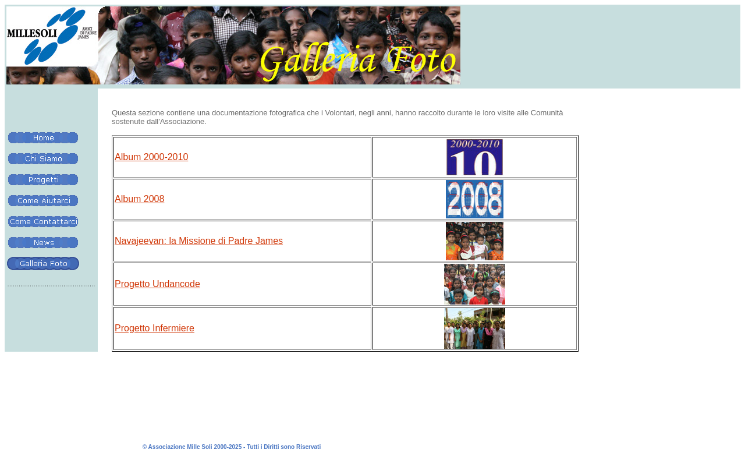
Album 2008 (139, 199)
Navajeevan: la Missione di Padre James (199, 241)
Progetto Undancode (157, 284)
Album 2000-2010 (151, 157)
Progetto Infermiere (154, 328)
